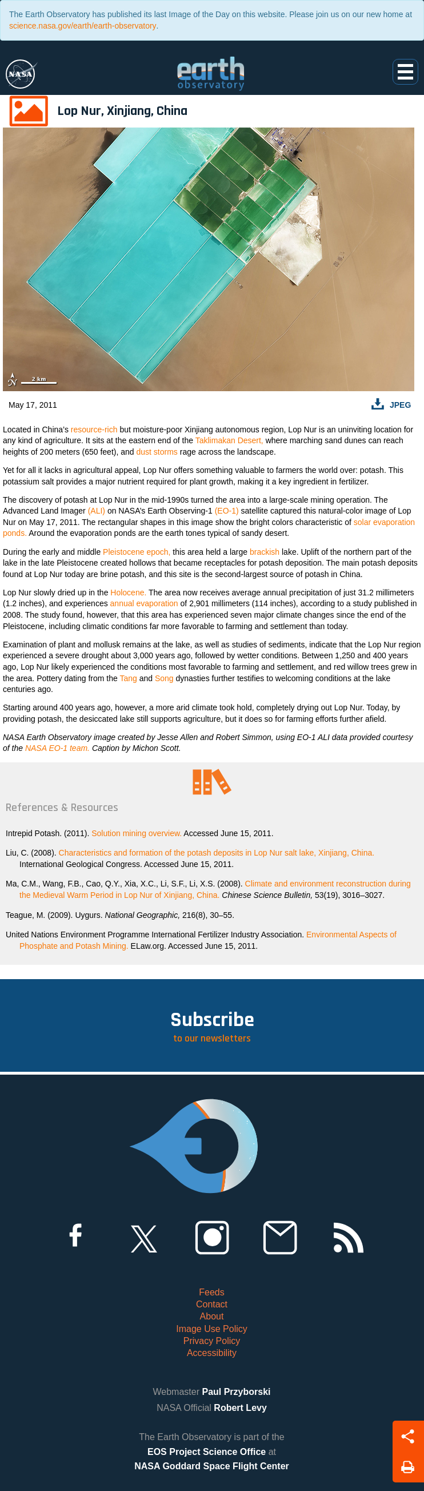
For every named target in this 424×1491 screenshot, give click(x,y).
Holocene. (128, 592)
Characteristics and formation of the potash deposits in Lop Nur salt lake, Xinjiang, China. (217, 852)
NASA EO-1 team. (57, 748)
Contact (211, 1304)
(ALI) (96, 510)
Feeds (211, 1292)
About (212, 1316)
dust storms (156, 451)
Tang (128, 678)
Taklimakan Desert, (229, 440)
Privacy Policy (212, 1341)
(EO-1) (227, 510)
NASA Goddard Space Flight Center (211, 1466)
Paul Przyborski (236, 1392)
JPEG (400, 404)
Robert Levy (240, 1408)
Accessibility (212, 1353)
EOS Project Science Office (206, 1452)
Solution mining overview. (136, 833)
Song (164, 678)
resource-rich (94, 429)
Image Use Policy (211, 1329)
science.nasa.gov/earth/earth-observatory (83, 25)
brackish (264, 551)
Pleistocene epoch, (136, 551)
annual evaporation (144, 603)
